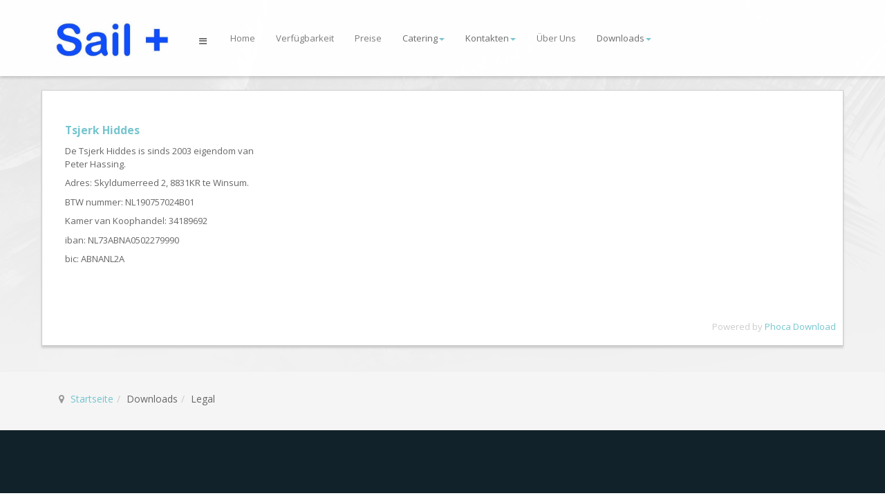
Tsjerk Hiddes (102, 130)
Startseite (92, 398)
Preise (368, 38)
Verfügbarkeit (305, 38)
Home (242, 38)
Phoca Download (800, 326)
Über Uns (556, 38)
